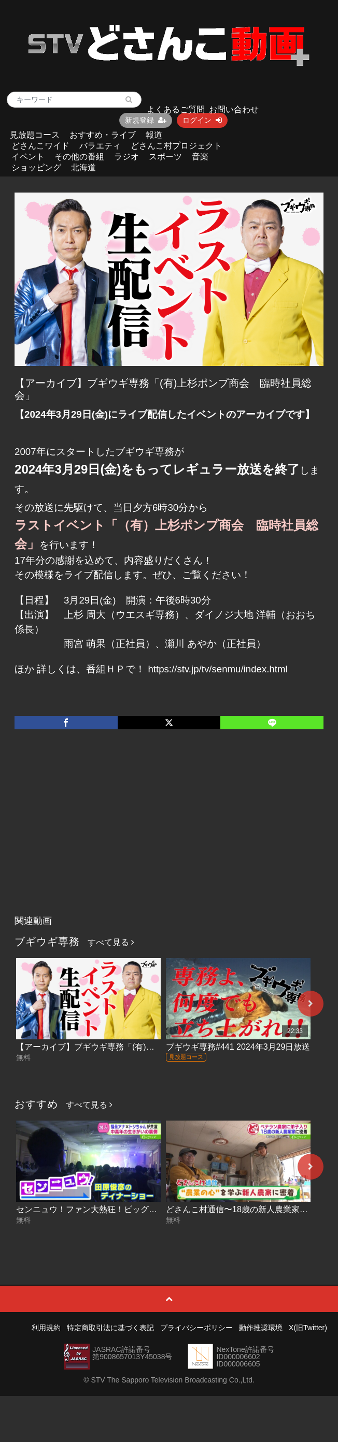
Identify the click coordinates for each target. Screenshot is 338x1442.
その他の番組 (79, 156)
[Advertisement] (169, 832)
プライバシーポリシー (196, 1327)
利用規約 (46, 1327)
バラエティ (100, 145)
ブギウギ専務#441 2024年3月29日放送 (238, 1046)
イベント (28, 156)
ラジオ (126, 156)
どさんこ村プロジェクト (176, 145)
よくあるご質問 (176, 109)
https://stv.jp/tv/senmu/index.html (217, 669)
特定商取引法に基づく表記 (110, 1327)
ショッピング (36, 167)
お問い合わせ (234, 109)
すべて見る (111, 942)
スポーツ (165, 156)
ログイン (202, 120)
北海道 (83, 167)
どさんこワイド (40, 145)
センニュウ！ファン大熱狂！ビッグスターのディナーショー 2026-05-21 (150, 1209)
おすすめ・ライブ (102, 134)
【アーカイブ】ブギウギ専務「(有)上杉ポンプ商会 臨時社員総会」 (143, 1046)
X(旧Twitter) (308, 1327)
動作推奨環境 (261, 1327)
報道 (154, 134)
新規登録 (145, 120)
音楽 (200, 156)
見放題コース (35, 134)
